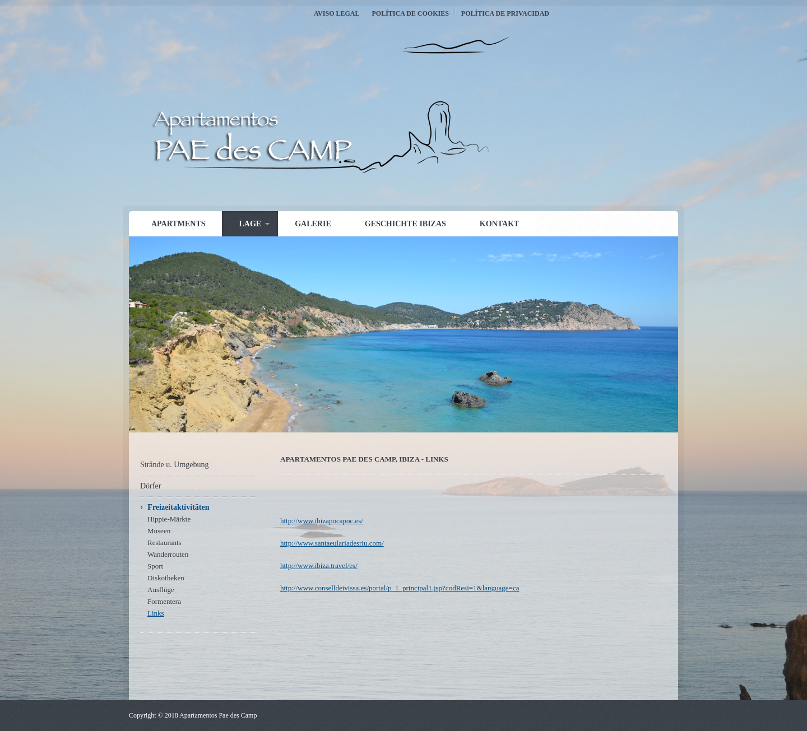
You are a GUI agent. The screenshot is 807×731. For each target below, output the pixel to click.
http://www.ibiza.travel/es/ (319, 565)
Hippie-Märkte (169, 519)
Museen (158, 531)
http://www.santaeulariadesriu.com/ (332, 543)
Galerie (313, 224)
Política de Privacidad (505, 13)
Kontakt (500, 224)
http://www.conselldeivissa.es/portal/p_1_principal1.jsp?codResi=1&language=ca (399, 588)
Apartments (178, 224)
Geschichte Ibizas (405, 224)
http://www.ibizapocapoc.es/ (321, 520)
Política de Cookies (410, 13)
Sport (155, 566)
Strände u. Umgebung (174, 464)
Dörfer (150, 486)
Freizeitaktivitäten (178, 507)
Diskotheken (165, 578)
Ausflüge (160, 589)
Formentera (164, 601)
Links (155, 613)
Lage (250, 224)
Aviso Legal (336, 13)
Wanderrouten (167, 554)
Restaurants (164, 542)
